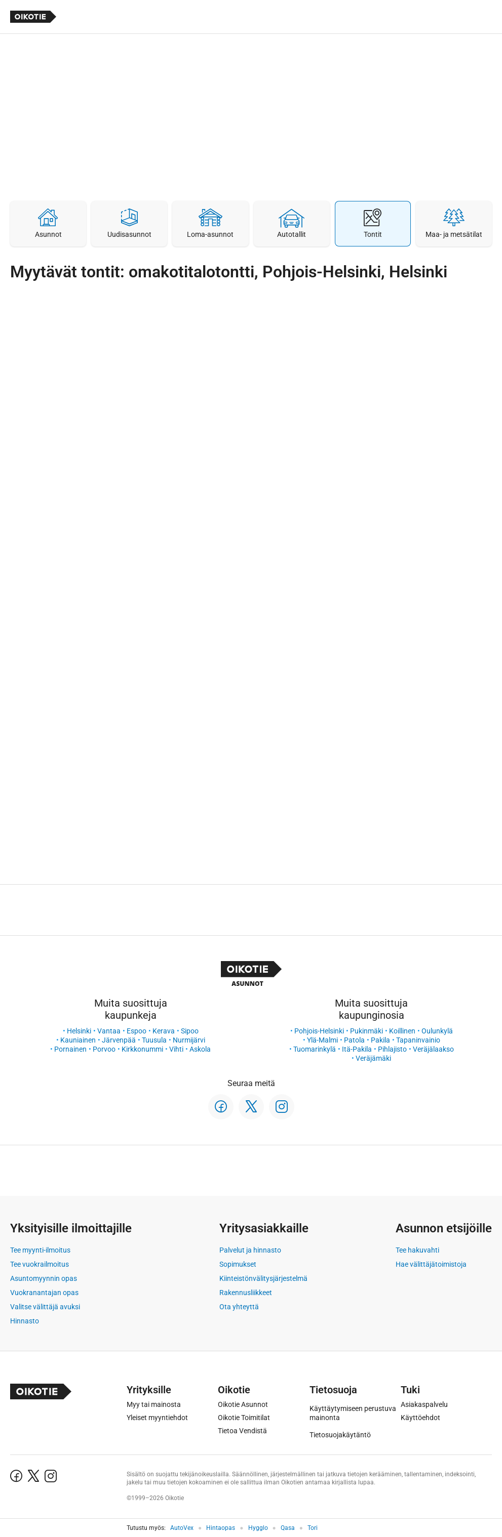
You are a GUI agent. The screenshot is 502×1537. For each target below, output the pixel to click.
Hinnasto (24, 1321)
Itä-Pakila (357, 1049)
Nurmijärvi (189, 1040)
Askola (200, 1049)
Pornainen (70, 1049)
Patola (354, 1040)
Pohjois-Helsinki (319, 1031)
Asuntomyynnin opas (43, 1278)
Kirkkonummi (142, 1049)
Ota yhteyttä (239, 1307)
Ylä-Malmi (322, 1040)
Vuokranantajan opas (44, 1293)
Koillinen (402, 1031)
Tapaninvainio (418, 1040)
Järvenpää (119, 1040)
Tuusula (154, 1040)
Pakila (380, 1040)
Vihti (176, 1049)
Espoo (136, 1031)
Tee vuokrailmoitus (39, 1264)
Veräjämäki (373, 1058)
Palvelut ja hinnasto (250, 1250)
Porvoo (104, 1049)
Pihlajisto (392, 1049)
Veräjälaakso (433, 1049)
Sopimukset (237, 1264)
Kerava (163, 1031)
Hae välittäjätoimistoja (431, 1264)
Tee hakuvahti (417, 1250)
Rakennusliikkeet (245, 1293)
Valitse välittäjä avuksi (45, 1307)
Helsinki (79, 1031)
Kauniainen (78, 1040)
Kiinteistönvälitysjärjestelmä (263, 1278)
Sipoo (190, 1031)
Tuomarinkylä (314, 1049)
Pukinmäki (366, 1031)
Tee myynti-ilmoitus (40, 1250)
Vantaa (109, 1031)
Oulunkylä (437, 1031)
